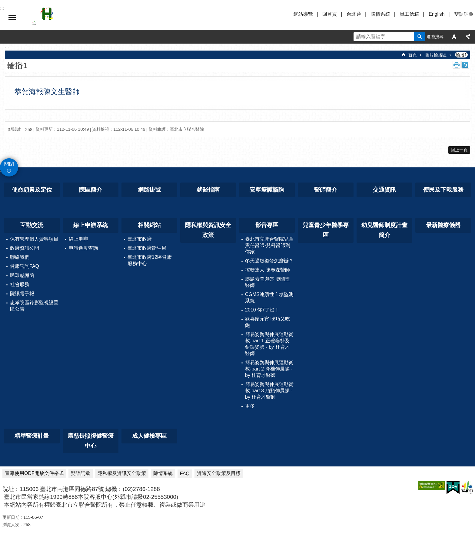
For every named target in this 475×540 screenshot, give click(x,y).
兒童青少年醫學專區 (326, 230)
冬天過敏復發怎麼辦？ (269, 260)
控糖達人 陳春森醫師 (267, 269)
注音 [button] (465, 65)
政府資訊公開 (24, 248)
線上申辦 (78, 239)
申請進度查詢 (83, 248)
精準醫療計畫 (32, 436)
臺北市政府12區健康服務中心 (150, 260)
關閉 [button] (9, 163)
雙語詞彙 (463, 14)
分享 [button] (468, 37)
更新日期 (10, 517)
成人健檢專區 (149, 436)
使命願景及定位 (32, 189)
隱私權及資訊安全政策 (122, 473)
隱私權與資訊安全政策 (208, 230)
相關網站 (149, 225)
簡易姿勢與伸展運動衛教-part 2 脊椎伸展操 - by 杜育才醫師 (269, 369)
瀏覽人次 (10, 524)
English (436, 14)
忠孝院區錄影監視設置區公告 (34, 305)
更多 (250, 406)
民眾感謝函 (22, 275)
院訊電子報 (22, 293)
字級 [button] (454, 37)
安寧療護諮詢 (267, 189)
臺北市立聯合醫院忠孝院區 (84, 17)
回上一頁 (459, 149)
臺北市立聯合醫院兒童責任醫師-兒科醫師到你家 (269, 245)
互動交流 (31, 225)
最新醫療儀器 (443, 225)
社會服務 (19, 284)
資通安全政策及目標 (219, 473)
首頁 (412, 54)
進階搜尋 (435, 36)
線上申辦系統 (90, 225)
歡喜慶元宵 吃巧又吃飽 (267, 322)
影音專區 (266, 225)
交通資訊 (384, 189)
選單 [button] (12, 17)
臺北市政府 (140, 239)
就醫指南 (208, 189)
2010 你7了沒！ (262, 309)
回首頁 (329, 14)
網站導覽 (303, 14)
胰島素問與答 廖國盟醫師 (267, 282)
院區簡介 (90, 189)
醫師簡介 (325, 189)
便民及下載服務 (443, 189)
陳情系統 (380, 14)
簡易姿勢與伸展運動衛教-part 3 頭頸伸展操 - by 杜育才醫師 (269, 391)
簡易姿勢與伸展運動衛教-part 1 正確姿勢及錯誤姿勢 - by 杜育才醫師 (269, 344)
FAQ (185, 473)
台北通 (354, 14)
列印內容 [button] (456, 65)
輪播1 (461, 54)
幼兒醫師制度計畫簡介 (384, 230)
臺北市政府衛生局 (147, 248)
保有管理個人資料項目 (34, 239)
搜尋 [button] (419, 36)
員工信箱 (409, 14)
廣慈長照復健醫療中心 (91, 441)
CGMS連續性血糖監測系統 (269, 297)
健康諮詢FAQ (24, 266)
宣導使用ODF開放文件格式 (34, 473)
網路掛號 (149, 189)
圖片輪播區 (436, 54)
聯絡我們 (19, 257)
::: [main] (7, 48)
